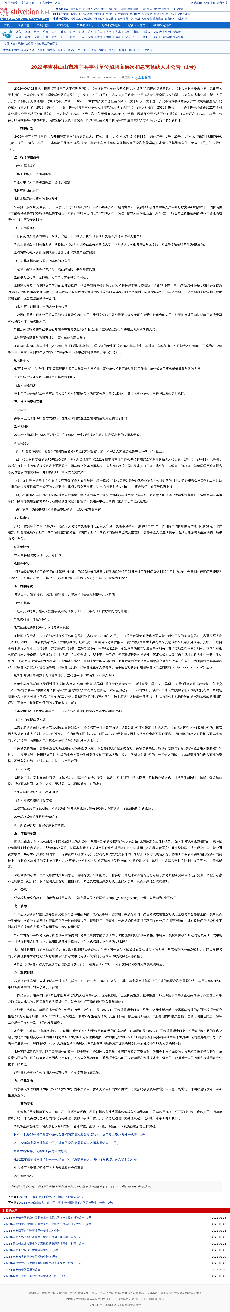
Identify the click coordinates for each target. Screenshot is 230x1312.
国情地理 (133, 9)
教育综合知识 (162, 25)
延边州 (123, 50)
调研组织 (99, 18)
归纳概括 (147, 13)
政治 (96, 9)
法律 (110, 9)
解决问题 (159, 13)
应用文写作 (184, 13)
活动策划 (135, 18)
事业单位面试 (61, 18)
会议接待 (111, 18)
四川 (63, 36)
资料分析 (111, 13)
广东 (90, 31)
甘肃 (81, 36)
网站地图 (196, 2)
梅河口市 (134, 50)
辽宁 (136, 36)
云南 (45, 36)
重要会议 (76, 9)
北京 (18, 31)
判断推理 (99, 13)
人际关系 (146, 18)
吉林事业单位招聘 (23, 43)
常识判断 (123, 13)
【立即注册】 (28, 2)
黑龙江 (146, 36)
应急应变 (158, 18)
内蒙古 (146, 31)
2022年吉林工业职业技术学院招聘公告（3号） (32, 1250)
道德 (123, 9)
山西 (63, 31)
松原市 (112, 50)
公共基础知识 (61, 9)
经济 (103, 9)
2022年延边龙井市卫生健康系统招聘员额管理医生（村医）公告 (43, 1263)
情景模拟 (182, 18)
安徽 (36, 36)
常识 (116, 9)
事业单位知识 (161, 9)
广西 (99, 31)
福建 (18, 36)
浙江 (136, 31)
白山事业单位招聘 (47, 43)
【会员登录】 (10, 2)
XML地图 (209, 2)
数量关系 (76, 13)
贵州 (54, 36)
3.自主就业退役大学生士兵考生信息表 (40, 1151)
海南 (108, 36)
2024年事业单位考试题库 (168, 36)
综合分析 (171, 13)
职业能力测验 (61, 13)
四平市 (61, 50)
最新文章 (222, 2)
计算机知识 (145, 9)
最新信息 (23, 25)
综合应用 (135, 13)
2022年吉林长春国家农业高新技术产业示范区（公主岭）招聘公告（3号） (49, 1217)
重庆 (45, 31)
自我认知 (170, 18)
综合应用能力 (136, 25)
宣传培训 (123, 18)
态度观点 (87, 18)
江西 (27, 36)
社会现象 (76, 18)
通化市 (71, 50)
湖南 (108, 31)
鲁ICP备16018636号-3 (150, 1299)
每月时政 (87, 9)
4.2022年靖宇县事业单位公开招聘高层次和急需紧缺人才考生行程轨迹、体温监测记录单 (75, 1159)
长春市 (41, 50)
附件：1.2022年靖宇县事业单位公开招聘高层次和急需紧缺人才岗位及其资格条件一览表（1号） (81, 1134)
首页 (7, 25)
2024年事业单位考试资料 (168, 31)
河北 (81, 31)
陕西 (72, 36)
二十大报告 (177, 9)
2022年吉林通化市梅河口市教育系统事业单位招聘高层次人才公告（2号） (49, 1224)
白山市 (82, 50)
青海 (99, 36)
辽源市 (92, 50)
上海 (27, 31)
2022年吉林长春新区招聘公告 (22, 1269)
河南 (72, 31)
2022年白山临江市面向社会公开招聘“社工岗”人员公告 (52, 1196)
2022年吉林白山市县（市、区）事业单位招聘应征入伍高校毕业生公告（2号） (67, 1202)
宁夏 (90, 36)
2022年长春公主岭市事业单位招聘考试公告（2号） (35, 1276)
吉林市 (51, 50)
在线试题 (63, 25)
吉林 (127, 36)
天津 (36, 31)
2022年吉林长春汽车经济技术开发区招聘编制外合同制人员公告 (43, 1237)
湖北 (118, 31)
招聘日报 (43, 25)
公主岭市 (147, 50)
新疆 (118, 36)
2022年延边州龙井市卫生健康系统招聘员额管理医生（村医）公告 (44, 1243)
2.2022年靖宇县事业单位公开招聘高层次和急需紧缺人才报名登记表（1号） (67, 1143)
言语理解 (87, 13)
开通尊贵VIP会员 (49, 2)
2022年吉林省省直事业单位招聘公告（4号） (31, 1256)
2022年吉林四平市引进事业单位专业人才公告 (32, 1230)
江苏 (127, 31)
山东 (54, 31)
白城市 (102, 50)
